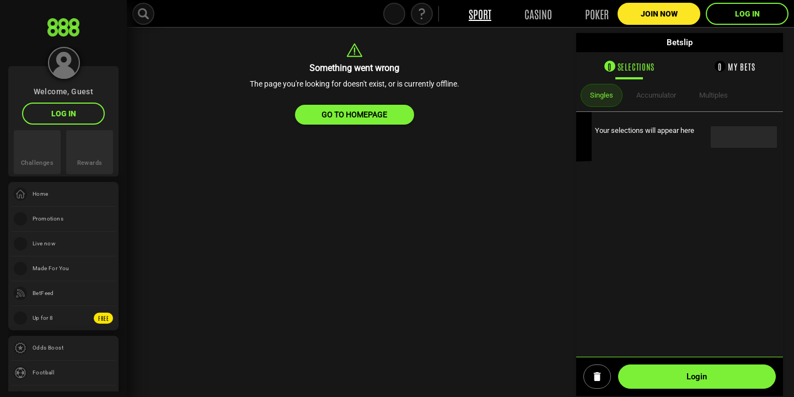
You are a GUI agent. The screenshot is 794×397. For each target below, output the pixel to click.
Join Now (659, 13)
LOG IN (63, 113)
